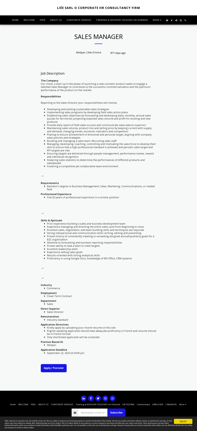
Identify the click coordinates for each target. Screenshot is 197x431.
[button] (171, 20)
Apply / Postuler (54, 368)
